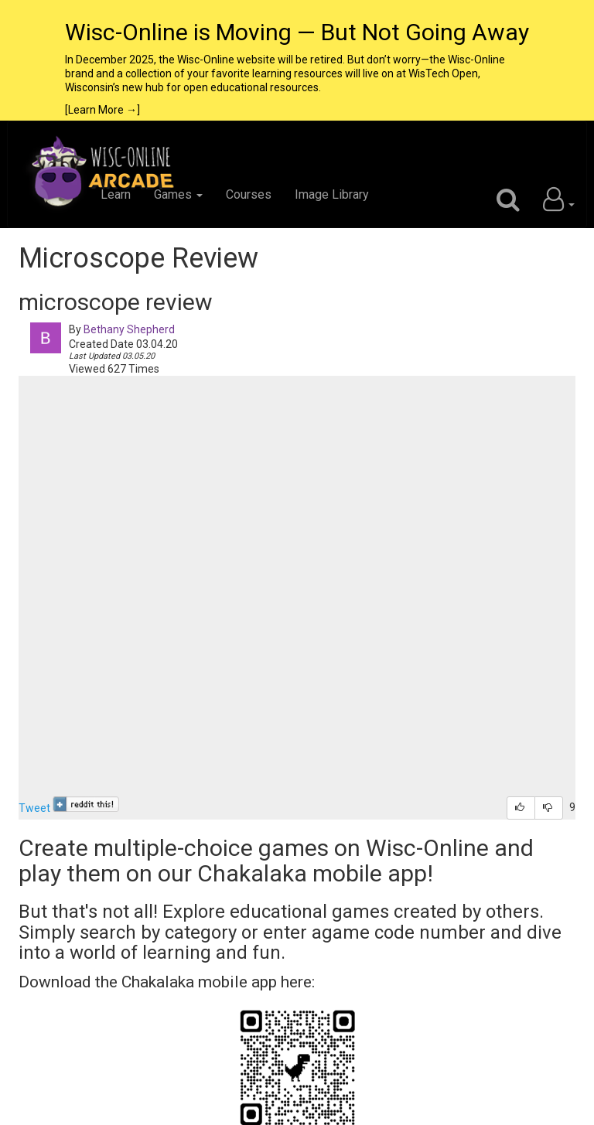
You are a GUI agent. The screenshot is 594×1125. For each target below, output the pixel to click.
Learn (116, 194)
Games (178, 194)
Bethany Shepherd (129, 329)
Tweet (34, 808)
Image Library (332, 194)
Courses (248, 194)
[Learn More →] (102, 110)
